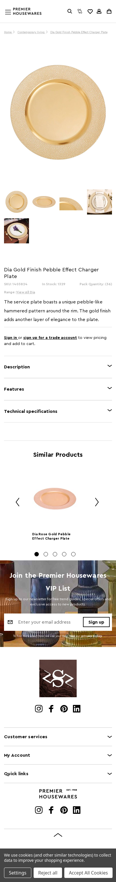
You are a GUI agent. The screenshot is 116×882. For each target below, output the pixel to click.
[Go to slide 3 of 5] (55, 554)
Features (14, 389)
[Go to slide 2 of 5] (46, 554)
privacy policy (91, 636)
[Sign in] (99, 11)
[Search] (69, 11)
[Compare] (80, 11)
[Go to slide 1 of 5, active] (36, 554)
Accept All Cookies (88, 873)
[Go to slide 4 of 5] (64, 554)
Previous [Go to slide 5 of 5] (15, 503)
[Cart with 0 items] (108, 11)
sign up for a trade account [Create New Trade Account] (50, 338)
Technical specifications (30, 411)
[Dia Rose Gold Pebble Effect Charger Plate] (55, 499)
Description (17, 367)
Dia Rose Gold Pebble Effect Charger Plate (51, 536)
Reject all (47, 873)
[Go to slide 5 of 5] (73, 554)
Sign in (11, 338)
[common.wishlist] (90, 11)
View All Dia (25, 292)
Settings (17, 873)
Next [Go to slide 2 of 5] (94, 503)
